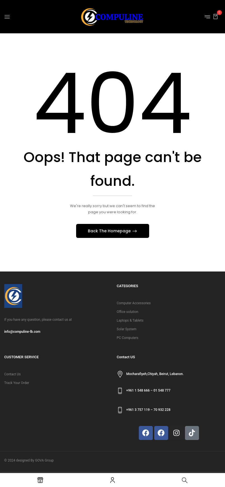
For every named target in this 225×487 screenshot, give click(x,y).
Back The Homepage (110, 231)
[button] (215, 16)
